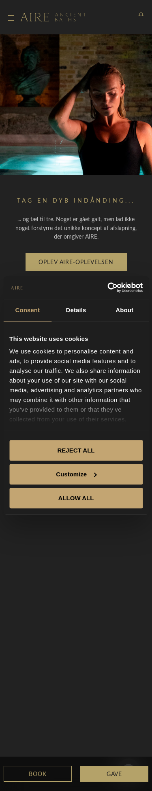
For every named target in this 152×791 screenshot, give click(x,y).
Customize (76, 474)
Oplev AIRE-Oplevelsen (76, 262)
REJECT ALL (76, 450)
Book (37, 774)
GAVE (114, 774)
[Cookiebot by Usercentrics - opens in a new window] (108, 287)
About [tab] (124, 310)
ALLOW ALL (76, 498)
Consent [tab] (27, 310)
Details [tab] (76, 310)
